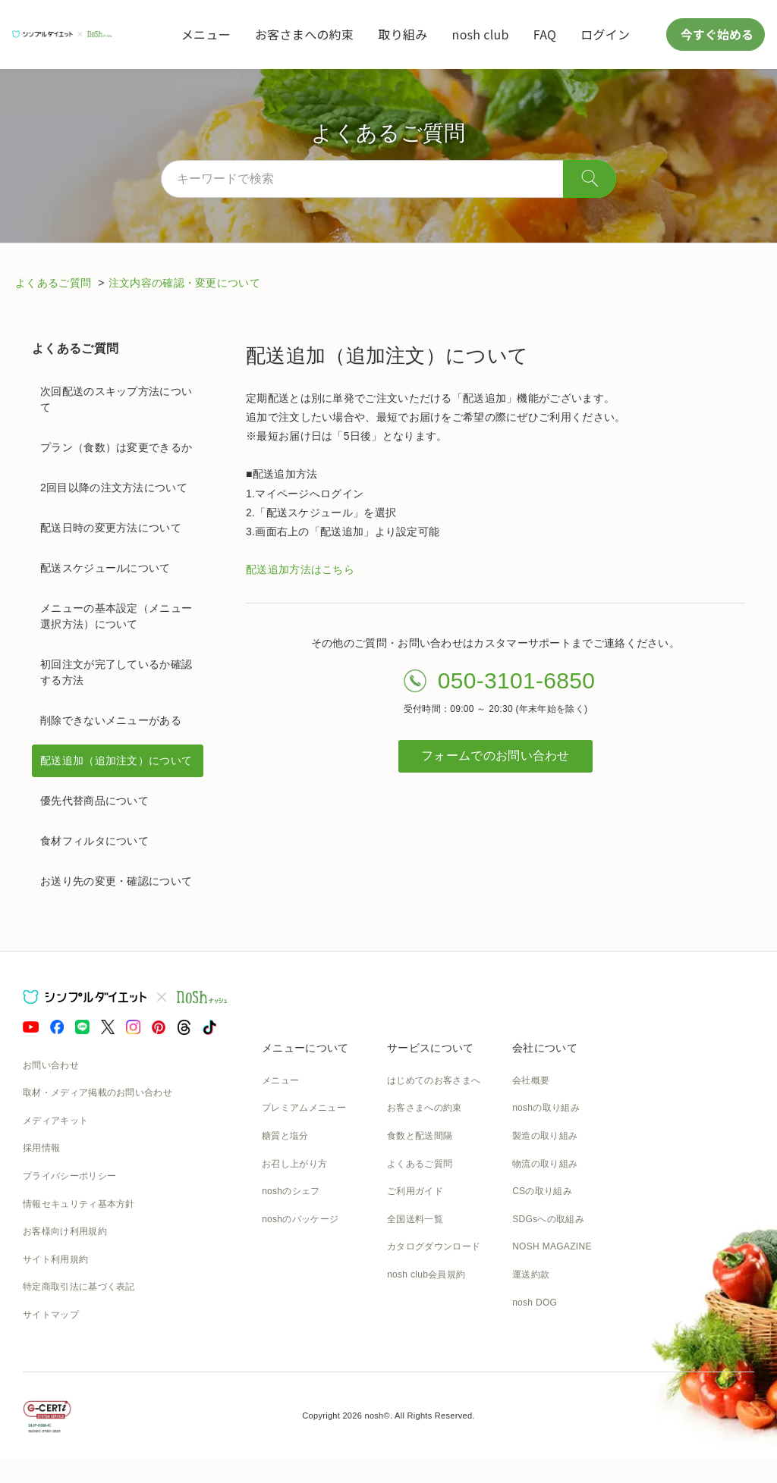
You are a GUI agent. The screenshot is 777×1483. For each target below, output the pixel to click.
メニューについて (305, 1048)
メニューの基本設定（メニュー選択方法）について (116, 616)
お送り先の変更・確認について (116, 881)
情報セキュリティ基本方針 (79, 1204)
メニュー (206, 34)
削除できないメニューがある (110, 720)
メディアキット (55, 1120)
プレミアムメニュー (304, 1107)
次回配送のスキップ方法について (116, 399)
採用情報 (41, 1148)
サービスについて (430, 1048)
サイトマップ (51, 1314)
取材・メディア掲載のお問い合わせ (97, 1092)
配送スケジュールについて (105, 568)
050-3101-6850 (516, 680)
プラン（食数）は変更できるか (116, 447)
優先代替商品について (94, 801)
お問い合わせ (51, 1065)
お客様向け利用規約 (65, 1231)
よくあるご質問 (54, 283)
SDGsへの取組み (548, 1219)
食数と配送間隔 (419, 1135)
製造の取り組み (544, 1135)
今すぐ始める (715, 34)
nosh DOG (534, 1302)
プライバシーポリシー (69, 1176)
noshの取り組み (546, 1107)
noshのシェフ (290, 1191)
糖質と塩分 (285, 1135)
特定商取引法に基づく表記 (79, 1286)
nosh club (480, 34)
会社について (544, 1048)
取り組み (402, 34)
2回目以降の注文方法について (113, 487)
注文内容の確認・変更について (184, 283)
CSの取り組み (542, 1191)
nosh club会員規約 (426, 1274)
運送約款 (530, 1274)
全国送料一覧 (415, 1219)
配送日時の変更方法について (110, 528)
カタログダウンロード (433, 1246)
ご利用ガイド (415, 1191)
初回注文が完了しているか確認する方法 (116, 672)
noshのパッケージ (300, 1219)
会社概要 (530, 1080)
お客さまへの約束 (304, 34)
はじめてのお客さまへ (433, 1080)
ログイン (605, 34)
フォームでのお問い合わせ (495, 755)
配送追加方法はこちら (300, 569)
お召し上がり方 (294, 1163)
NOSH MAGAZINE (552, 1246)
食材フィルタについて (94, 841)
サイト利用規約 (55, 1259)
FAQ (544, 34)
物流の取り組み (544, 1163)
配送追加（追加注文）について (116, 760)
